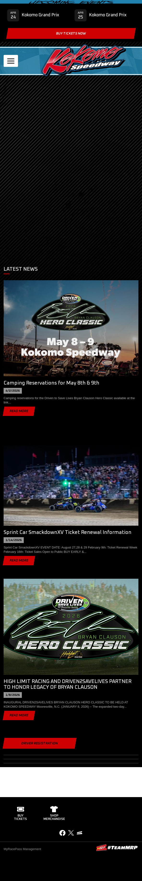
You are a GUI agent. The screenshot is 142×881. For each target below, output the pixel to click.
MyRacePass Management (22, 849)
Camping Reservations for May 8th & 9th (51, 382)
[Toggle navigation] (11, 61)
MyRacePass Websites (116, 847)
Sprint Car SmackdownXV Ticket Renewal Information (67, 532)
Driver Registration (39, 743)
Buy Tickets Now (71, 33)
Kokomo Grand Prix (40, 15)
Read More (19, 411)
